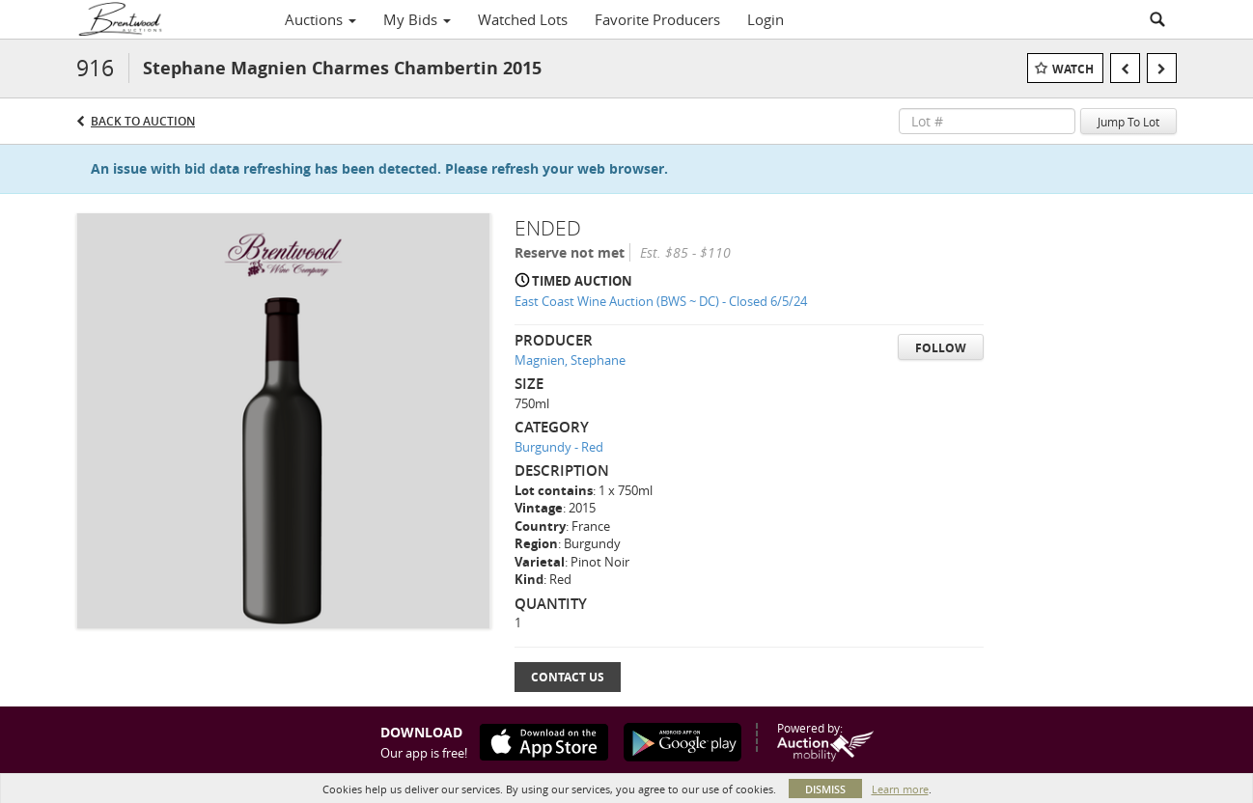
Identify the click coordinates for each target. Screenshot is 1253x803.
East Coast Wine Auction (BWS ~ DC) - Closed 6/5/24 (661, 301)
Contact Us (567, 677)
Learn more (900, 789)
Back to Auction (143, 121)
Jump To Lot (1128, 121)
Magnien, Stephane (570, 360)
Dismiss (825, 789)
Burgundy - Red (559, 447)
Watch (1073, 69)
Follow (940, 348)
